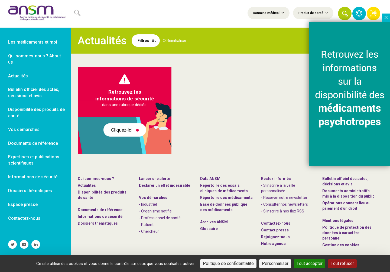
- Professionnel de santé (160, 218)
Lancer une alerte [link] (154, 178)
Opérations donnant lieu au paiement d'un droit (346, 206)
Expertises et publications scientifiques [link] (33, 160)
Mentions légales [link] (337, 220)
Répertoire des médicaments (226, 197)
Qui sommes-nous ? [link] (96, 178)
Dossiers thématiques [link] (30, 190)
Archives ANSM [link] (214, 222)
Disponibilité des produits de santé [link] (36, 112)
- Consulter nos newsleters (284, 204)
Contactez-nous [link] (24, 218)
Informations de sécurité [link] (32, 176)
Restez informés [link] (276, 178)
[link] (35, 14)
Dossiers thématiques (98, 223)
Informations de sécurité (100, 216)
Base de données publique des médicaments (223, 207)
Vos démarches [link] (24, 129)
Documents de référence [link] (33, 143)
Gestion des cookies (340, 245)
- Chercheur (149, 231)
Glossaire (209, 229)
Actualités (87, 185)
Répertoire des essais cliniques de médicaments (224, 188)
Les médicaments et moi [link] (32, 42)
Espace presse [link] (23, 204)
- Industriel (148, 204)
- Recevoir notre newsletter (284, 197)
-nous (275, 237)
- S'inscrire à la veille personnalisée (278, 188)
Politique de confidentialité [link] (228, 263)
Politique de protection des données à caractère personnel (347, 232)
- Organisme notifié (155, 211)
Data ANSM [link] (210, 178)
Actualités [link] (18, 75)
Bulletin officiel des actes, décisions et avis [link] (33, 92)
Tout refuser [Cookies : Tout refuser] (342, 263)
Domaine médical (268, 13)
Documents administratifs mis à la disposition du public (348, 193)
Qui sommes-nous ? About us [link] (34, 59)
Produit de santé (313, 13)
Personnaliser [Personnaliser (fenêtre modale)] (275, 263)
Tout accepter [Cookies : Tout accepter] (310, 263)
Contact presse (275, 230)
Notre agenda (273, 243)
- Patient (146, 224)
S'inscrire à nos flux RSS (283, 211)
